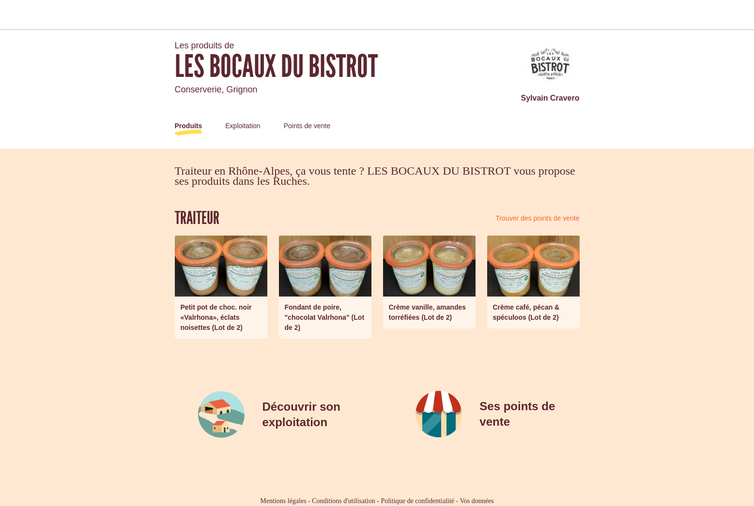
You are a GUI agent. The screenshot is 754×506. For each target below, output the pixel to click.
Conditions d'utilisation (343, 501)
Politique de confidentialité (417, 501)
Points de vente (307, 126)
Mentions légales (283, 501)
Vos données (477, 501)
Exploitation (242, 126)
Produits (188, 126)
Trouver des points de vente (537, 218)
